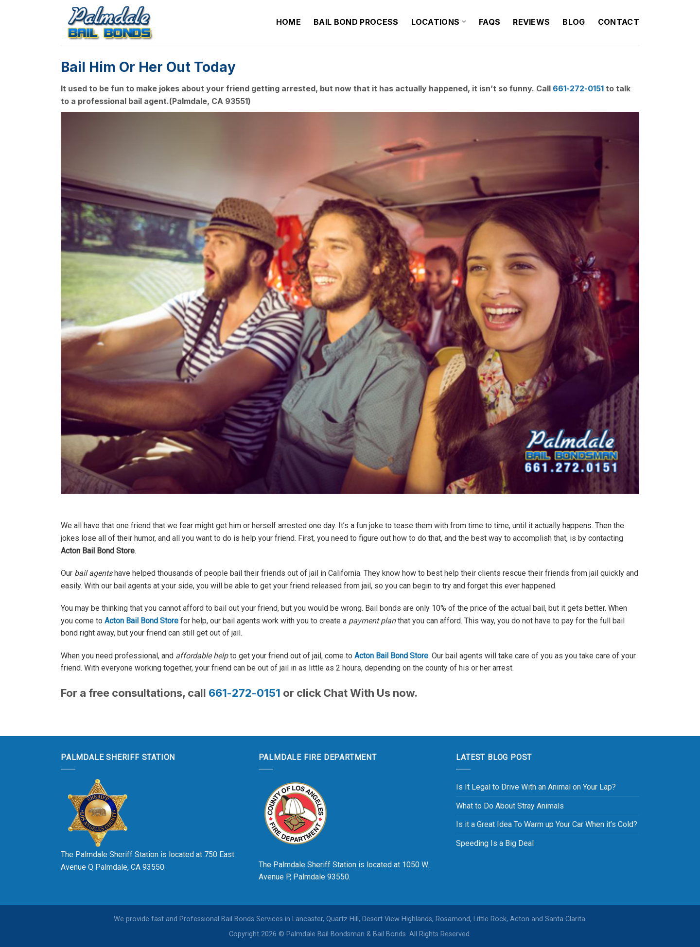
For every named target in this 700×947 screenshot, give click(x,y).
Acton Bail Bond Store (141, 620)
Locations (438, 22)
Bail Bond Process (356, 22)
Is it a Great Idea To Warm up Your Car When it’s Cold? (546, 824)
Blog (573, 22)
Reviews (531, 22)
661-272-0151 (579, 88)
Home (288, 22)
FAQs (489, 22)
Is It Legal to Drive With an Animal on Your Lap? (536, 787)
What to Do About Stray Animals (510, 805)
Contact (618, 22)
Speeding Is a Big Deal (495, 843)
